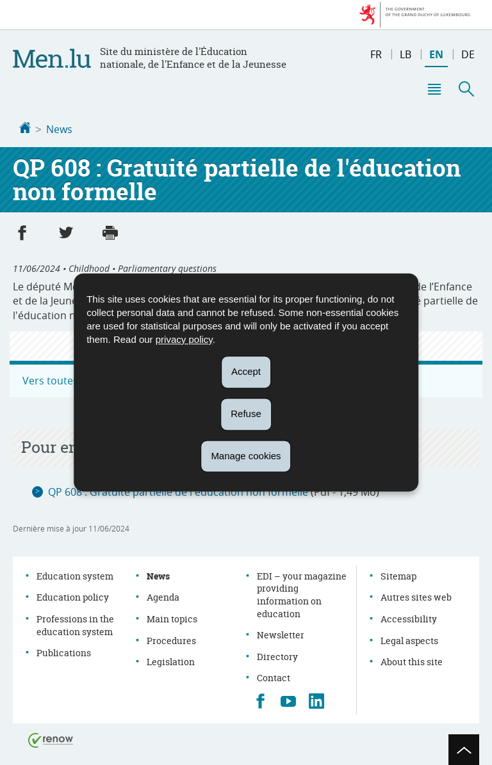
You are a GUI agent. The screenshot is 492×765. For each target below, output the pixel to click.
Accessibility (409, 617)
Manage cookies (246, 455)
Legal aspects (409, 639)
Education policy (73, 596)
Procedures (171, 639)
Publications (64, 651)
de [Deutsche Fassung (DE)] (468, 54)
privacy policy (184, 339)
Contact (273, 676)
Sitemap (398, 575)
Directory (277, 655)
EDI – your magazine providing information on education (302, 594)
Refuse (246, 413)
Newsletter (280, 633)
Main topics (172, 617)
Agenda (163, 596)
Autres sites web (416, 596)
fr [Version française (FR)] (376, 54)
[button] (433, 89)
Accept (246, 371)
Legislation (171, 660)
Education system (75, 575)
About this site (412, 660)
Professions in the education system (75, 623)
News (59, 129)
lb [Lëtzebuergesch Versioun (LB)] (405, 54)
